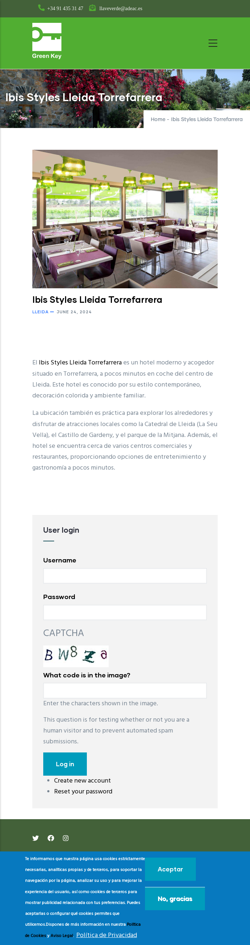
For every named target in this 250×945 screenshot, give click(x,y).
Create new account (82, 781)
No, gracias (175, 898)
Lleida (40, 311)
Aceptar (170, 869)
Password (59, 597)
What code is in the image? (86, 675)
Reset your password (83, 792)
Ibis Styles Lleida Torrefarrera (80, 363)
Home (158, 119)
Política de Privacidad (106, 935)
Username (59, 560)
